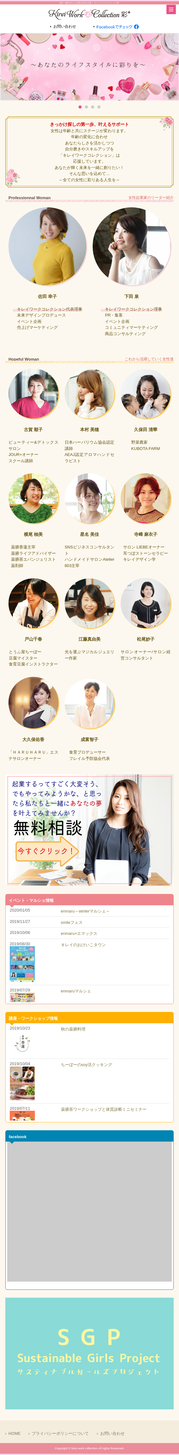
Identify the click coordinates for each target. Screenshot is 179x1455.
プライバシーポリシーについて (60, 1433)
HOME (14, 1433)
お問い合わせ (64, 26)
